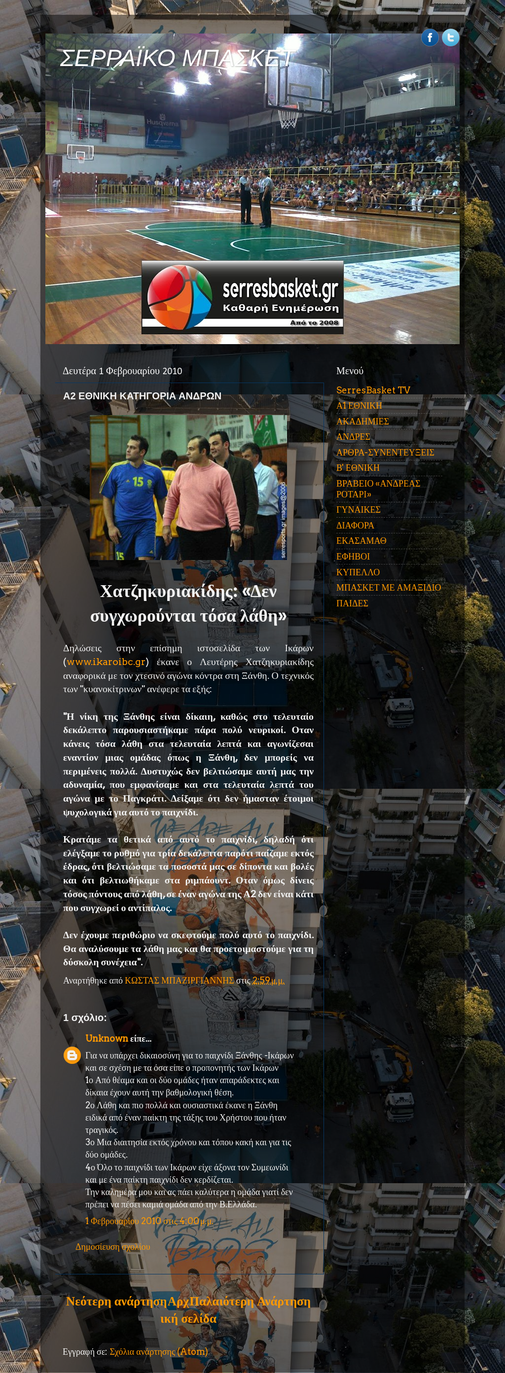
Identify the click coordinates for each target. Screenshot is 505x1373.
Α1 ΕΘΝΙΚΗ (359, 405)
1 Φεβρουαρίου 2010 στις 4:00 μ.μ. (149, 1221)
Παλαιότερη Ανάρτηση (250, 1301)
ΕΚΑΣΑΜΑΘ (361, 540)
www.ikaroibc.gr (106, 662)
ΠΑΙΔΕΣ (352, 603)
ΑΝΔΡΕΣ (353, 436)
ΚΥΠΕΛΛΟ (358, 572)
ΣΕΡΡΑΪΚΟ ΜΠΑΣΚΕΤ (177, 58)
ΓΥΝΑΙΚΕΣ (358, 509)
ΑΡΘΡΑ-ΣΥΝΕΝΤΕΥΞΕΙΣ (385, 452)
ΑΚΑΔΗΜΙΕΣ (362, 421)
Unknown (106, 1038)
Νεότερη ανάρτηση (116, 1301)
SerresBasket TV (373, 390)
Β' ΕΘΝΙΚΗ (358, 467)
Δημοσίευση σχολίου (112, 1246)
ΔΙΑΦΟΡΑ (355, 525)
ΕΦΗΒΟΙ (353, 556)
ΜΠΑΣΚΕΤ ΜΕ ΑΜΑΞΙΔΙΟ (388, 587)
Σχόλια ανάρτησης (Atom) (158, 1351)
